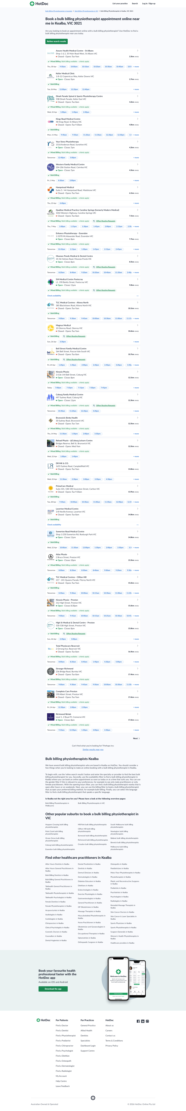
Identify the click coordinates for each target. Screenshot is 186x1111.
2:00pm (73, 180)
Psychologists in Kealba (119, 897)
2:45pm (119, 249)
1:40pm (75, 112)
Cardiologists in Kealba (54, 919)
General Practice (88, 1026)
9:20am (84, 272)
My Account (61, 1076)
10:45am (130, 616)
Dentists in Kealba (85, 868)
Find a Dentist (62, 1031)
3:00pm (86, 479)
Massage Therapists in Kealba (89, 911)
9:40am (64, 135)
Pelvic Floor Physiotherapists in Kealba (125, 873)
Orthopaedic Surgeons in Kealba (90, 942)
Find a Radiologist (64, 1071)
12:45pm (61, 249)
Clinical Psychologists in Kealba (57, 928)
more (136, 67)
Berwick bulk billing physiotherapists (125, 842)
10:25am (107, 616)
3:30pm (63, 342)
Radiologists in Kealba (119, 901)
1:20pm (62, 365)
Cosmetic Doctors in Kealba (56, 932)
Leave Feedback (63, 1086)
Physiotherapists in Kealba (121, 877)
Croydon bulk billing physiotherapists (92, 844)
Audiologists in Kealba (53, 915)
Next (135, 738)
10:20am (96, 67)
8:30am (61, 180)
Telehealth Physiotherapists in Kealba (59, 893)
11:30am (98, 135)
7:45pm (104, 388)
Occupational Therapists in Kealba (91, 934)
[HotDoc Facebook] (138, 1021)
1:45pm (96, 226)
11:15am (130, 318)
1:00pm (63, 112)
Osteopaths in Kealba (119, 864)
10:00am (74, 67)
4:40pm (63, 203)
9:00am (62, 318)
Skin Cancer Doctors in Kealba (122, 912)
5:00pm (73, 158)
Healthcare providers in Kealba (122, 943)
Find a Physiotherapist (66, 1036)
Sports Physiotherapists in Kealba (123, 928)
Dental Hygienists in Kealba (56, 940)
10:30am (108, 67)
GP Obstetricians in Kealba (88, 907)
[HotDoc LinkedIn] (142, 1021)
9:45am (84, 318)
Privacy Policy (111, 1046)
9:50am (63, 67)
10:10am (85, 67)
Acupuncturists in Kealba (55, 910)
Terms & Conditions (114, 1041)
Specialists (85, 1041)
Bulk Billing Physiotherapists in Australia (58, 11)
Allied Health (86, 1031)
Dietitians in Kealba (85, 886)
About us (109, 1026)
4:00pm (96, 730)
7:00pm (58, 388)
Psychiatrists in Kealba (119, 892)
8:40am (73, 272)
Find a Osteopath (63, 1061)
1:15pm (74, 226)
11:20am (86, 135)
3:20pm (119, 365)
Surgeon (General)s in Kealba (122, 932)
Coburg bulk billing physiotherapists (59, 845)
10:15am (95, 593)
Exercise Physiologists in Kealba (90, 894)
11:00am (118, 318)
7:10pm (70, 388)
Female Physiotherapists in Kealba (58, 906)
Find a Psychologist (64, 1051)
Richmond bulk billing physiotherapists (93, 840)
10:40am (119, 67)
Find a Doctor (62, 1026)
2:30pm (131, 226)
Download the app (53, 989)
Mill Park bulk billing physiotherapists (92, 825)
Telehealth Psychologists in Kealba (58, 897)
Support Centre (87, 1051)
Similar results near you (93, 750)
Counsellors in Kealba (53, 936)
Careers (108, 1031)
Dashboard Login (88, 1046)
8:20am (62, 272)
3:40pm (130, 365)
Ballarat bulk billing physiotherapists (124, 838)
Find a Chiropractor (64, 1046)
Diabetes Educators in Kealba (89, 881)
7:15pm (81, 388)
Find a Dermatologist (65, 1066)
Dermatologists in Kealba (87, 877)
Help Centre (61, 1081)
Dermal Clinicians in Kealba (88, 873)
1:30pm (85, 226)
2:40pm (86, 112)
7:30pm (92, 388)
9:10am (62, 730)
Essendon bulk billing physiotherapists (60, 849)
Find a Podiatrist (63, 1041)
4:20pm (96, 411)
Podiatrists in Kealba (118, 888)
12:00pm (63, 89)
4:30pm (109, 479)
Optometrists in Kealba (87, 938)
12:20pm (74, 89)
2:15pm (119, 226)
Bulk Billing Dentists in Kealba (56, 875)
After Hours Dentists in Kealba (57, 864)
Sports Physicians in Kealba (121, 923)
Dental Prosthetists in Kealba (89, 864)
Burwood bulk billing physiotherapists (92, 836)
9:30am (73, 318)
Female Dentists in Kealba (55, 902)
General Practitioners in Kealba (90, 903)
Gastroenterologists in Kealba (89, 898)
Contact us (110, 1036)
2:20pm (96, 365)
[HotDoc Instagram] (147, 1021)
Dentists (84, 1036)
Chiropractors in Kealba (54, 923)
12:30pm (121, 135)
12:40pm (85, 89)
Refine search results (56, 41)
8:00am (62, 570)
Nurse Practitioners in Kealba (89, 922)
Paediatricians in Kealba (120, 868)
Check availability (93, 296)
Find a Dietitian (62, 1056)
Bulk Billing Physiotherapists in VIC (86, 11)
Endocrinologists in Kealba (88, 890)
